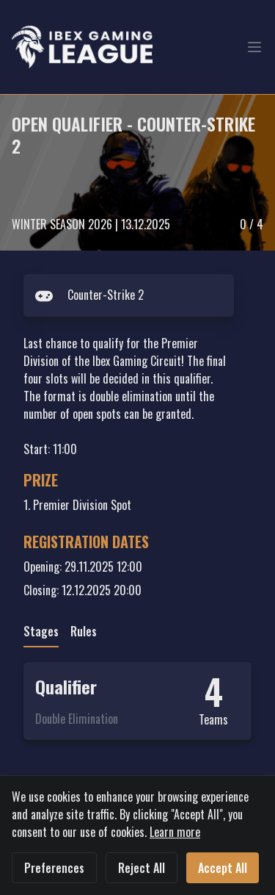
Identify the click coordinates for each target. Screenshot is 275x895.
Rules (83, 631)
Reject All (141, 868)
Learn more (175, 832)
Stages (41, 631)
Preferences (54, 868)
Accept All (222, 868)
